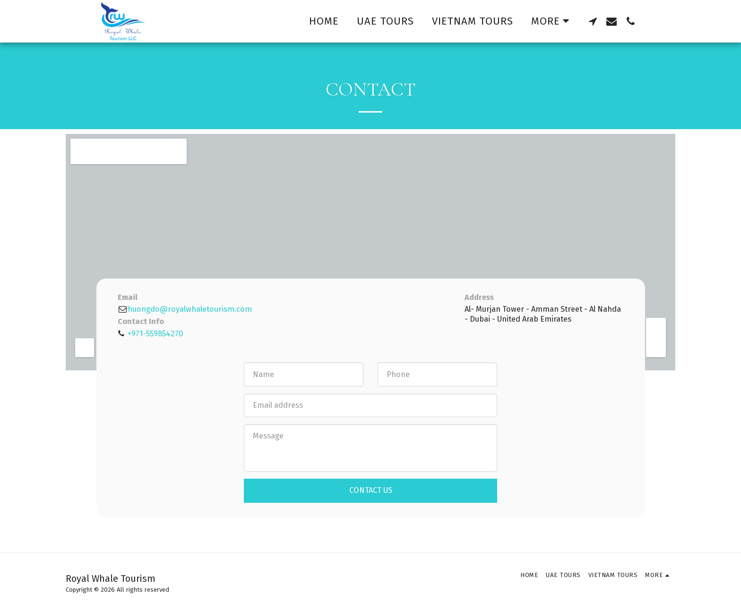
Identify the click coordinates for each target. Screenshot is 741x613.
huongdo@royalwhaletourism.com (185, 309)
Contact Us (370, 490)
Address (479, 297)
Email (128, 297)
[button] (593, 21)
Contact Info (141, 321)
